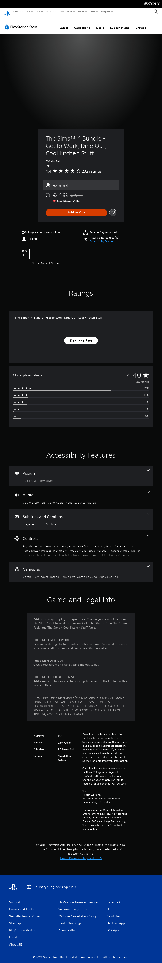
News (81, 11)
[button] (102, 237)
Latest (64, 24)
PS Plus (50, 11)
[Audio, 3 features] (81, 493)
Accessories (65, 11)
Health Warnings (92, 791)
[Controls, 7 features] (81, 542)
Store (92, 11)
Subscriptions (120, 24)
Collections (82, 24)
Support (105, 11)
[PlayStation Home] (7, 12)
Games (16, 11)
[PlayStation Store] (21, 23)
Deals (100, 24)
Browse (141, 24)
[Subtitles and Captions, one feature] (81, 515)
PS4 (38, 11)
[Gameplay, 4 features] (81, 568)
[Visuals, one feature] (81, 472)
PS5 (28, 11)
